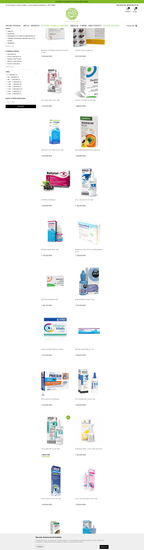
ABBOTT (10, 59)
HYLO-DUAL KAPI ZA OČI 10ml (118, 78)
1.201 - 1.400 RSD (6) (14, 112)
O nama (42, 497)
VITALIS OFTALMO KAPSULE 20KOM (52, 277)
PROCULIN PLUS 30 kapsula (118, 277)
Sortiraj (90, 33)
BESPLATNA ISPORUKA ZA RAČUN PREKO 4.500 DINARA (72, 2)
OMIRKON (10, 71)
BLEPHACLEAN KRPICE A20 (83, 227)
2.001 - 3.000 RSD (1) (14, 119)
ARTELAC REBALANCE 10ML (117, 178)
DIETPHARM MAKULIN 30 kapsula (85, 426)
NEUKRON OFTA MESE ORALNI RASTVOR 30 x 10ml (54, 79)
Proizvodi (28, 29)
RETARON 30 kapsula (48, 178)
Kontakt (42, 503)
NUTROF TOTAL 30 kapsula (84, 78)
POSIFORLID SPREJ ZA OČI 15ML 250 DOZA (122, 327)
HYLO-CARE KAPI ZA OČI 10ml (84, 327)
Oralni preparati (11, 45)
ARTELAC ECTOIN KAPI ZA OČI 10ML (86, 128)
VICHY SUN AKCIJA (14, 85)
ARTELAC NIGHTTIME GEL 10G (84, 277)
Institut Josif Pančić (14, 87)
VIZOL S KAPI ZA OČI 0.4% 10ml (51, 376)
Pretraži (21, 134)
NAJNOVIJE (11, 82)
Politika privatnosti (79, 500)
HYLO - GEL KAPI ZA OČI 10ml (84, 178)
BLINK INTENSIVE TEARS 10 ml (118, 227)
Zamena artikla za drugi (81, 516)
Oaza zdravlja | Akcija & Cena (15, 29)
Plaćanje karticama (80, 509)
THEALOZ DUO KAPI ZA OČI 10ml (51, 128)
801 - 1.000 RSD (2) (13, 107)
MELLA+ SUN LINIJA (14, 89)
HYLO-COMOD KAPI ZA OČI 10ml (51, 327)
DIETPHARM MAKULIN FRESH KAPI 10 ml (121, 376)
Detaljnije (40, 546)
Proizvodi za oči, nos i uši (41, 29)
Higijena (9, 42)
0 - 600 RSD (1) (12, 103)
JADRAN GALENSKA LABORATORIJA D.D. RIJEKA (21, 68)
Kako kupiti (77, 503)
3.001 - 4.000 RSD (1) (14, 122)
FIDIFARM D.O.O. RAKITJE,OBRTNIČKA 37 (21, 64)
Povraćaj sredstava (80, 522)
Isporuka (76, 512)
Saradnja (42, 500)
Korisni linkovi (44, 509)
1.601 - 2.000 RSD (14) (14, 117)
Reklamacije (77, 519)
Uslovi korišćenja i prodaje (82, 497)
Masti (8, 47)
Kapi (8, 40)
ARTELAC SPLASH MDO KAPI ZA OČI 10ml (54, 426)
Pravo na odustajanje (80, 525)
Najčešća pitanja (45, 506)
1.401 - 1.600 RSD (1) (14, 115)
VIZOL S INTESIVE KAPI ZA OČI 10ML (86, 376)
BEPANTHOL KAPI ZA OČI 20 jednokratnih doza (55, 228)
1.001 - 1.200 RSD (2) (14, 110)
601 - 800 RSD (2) (13, 105)
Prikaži (109, 33)
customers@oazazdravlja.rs (16, 514)
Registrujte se (132, 5)
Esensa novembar (13, 92)
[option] (72, 1)
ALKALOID (10, 62)
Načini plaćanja (78, 506)
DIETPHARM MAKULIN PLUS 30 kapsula (121, 128)
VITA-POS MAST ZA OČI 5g (117, 426)
